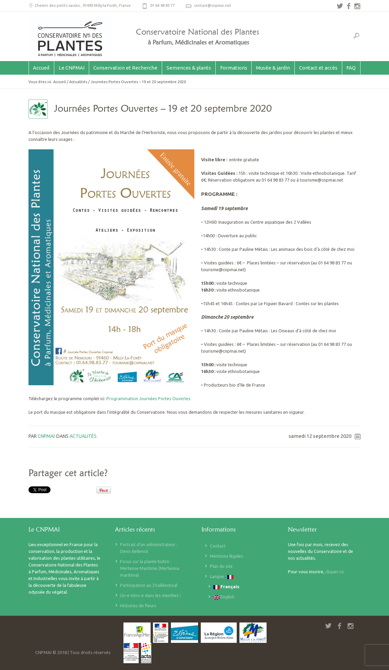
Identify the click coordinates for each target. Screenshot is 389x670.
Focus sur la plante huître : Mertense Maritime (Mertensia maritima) (149, 568)
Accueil (59, 82)
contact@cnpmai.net (212, 5)
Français (226, 586)
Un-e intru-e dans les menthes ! (150, 595)
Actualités (78, 82)
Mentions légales (226, 556)
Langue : (221, 576)
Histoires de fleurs (138, 605)
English (223, 596)
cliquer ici (334, 571)
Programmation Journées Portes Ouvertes (148, 398)
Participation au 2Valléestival (148, 585)
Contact (218, 545)
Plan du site (221, 566)
